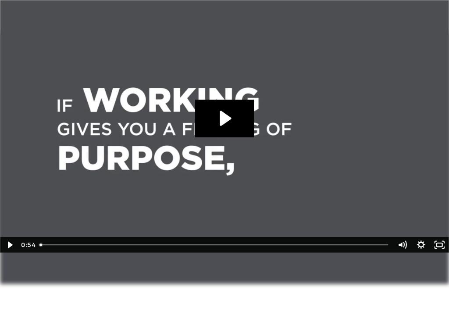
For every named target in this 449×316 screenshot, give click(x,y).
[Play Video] (9, 245)
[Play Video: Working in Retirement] (224, 118)
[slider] (214, 245)
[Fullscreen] (439, 245)
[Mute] (402, 245)
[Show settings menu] (421, 245)
